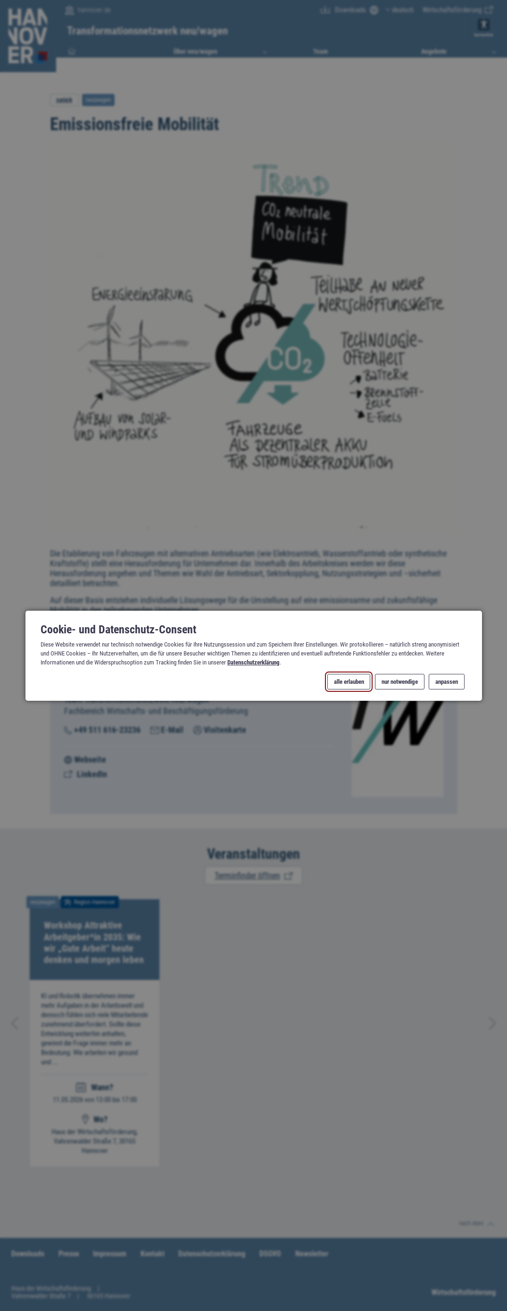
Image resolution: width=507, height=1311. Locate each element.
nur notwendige (399, 681)
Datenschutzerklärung (253, 662)
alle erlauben (348, 681)
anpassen (446, 681)
